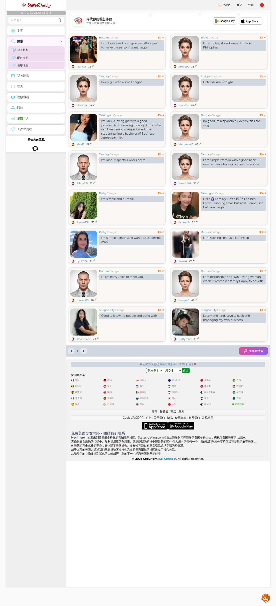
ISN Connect (167, 604)
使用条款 (180, 563)
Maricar (81, 66)
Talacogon (106, 115)
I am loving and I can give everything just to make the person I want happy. (130, 45)
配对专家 (20, 58)
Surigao (206, 76)
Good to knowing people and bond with (129, 377)
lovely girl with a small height (121, 82)
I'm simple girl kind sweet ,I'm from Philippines (227, 45)
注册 (251, 5)
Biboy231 (82, 214)
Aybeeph (184, 253)
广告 (148, 563)
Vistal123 (82, 105)
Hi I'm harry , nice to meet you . (122, 338)
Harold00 (83, 361)
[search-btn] (59, 20)
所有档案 (20, 50)
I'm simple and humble (117, 230)
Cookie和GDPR (133, 563)
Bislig (204, 37)
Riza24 (182, 291)
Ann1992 (183, 66)
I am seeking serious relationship (226, 268)
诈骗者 (164, 557)
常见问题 (207, 563)
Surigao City (107, 371)
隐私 (170, 563)
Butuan (104, 37)
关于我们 (159, 563)
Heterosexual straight (218, 82)
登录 (239, 5)
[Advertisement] (168, 21)
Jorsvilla (183, 105)
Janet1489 (184, 214)
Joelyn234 (83, 253)
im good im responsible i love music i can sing (232, 123)
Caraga (114, 37)
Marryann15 (185, 144)
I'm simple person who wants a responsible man (131, 271)
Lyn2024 (82, 291)
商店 (173, 557)
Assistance (266, 598)
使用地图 (20, 65)
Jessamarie (84, 400)
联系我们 (194, 563)
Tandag (104, 76)
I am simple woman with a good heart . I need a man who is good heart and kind (231, 193)
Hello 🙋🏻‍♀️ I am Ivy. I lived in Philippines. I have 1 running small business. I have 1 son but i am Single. (233, 234)
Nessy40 (183, 361)
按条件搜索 (253, 413)
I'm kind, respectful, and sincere (123, 191)
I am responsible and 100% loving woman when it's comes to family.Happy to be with (233, 341)
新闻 (154, 557)
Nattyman (184, 400)
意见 (181, 557)
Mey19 (81, 144)
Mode (224, 5)
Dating (36, 5)
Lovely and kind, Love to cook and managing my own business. (226, 379)
